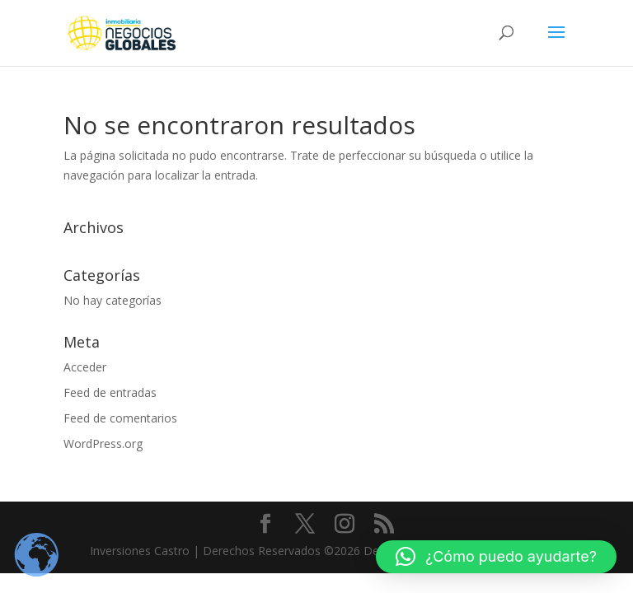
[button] (496, 556)
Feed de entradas (110, 392)
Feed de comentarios (120, 418)
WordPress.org (103, 443)
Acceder (84, 367)
